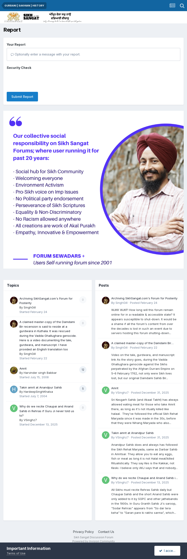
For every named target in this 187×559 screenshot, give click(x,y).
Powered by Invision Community (93, 534)
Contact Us (106, 525)
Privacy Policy (83, 525)
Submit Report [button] (22, 79)
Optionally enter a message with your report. (45, 54)
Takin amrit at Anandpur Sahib (40, 380)
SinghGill (30, 300)
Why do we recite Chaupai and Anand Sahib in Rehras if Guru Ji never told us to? (46, 404)
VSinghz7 (30, 413)
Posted (143, 296)
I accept (167, 551)
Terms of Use (16, 553)
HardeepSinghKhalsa (38, 385)
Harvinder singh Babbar (40, 366)
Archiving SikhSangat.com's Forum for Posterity (144, 291)
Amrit (23, 361)
